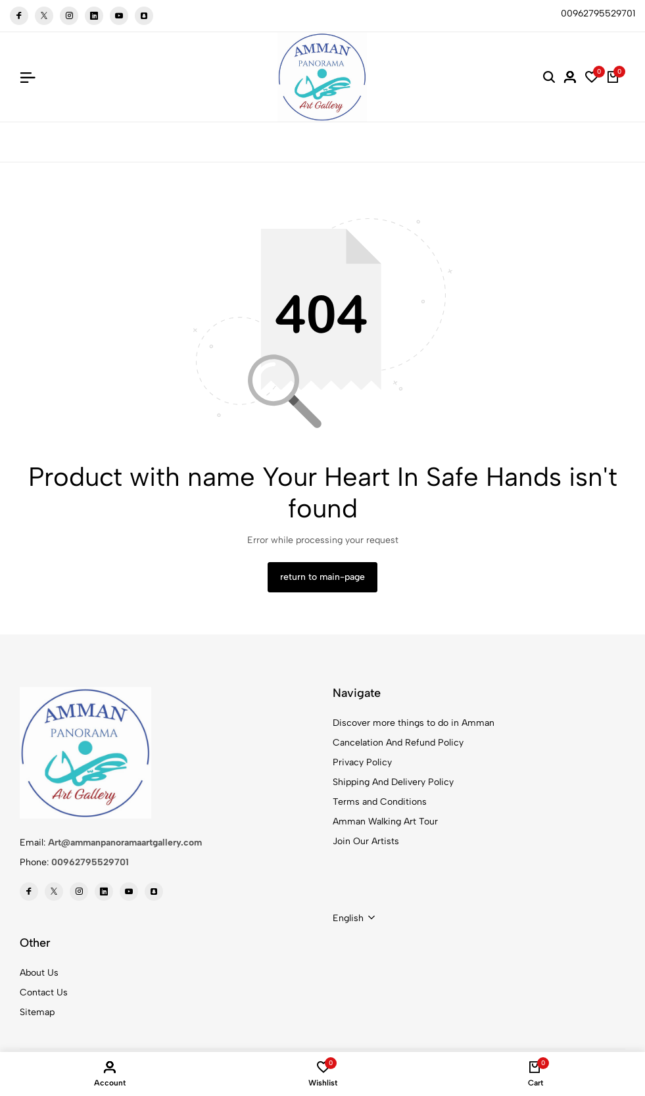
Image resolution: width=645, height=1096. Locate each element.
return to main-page (322, 577)
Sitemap (37, 1012)
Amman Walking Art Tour (385, 821)
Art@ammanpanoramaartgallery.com (125, 842)
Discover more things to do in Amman (413, 722)
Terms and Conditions (380, 801)
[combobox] (354, 918)
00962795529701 (90, 862)
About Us (39, 972)
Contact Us (44, 992)
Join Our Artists (366, 841)
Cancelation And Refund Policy (398, 742)
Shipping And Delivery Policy (393, 782)
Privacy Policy (362, 762)
